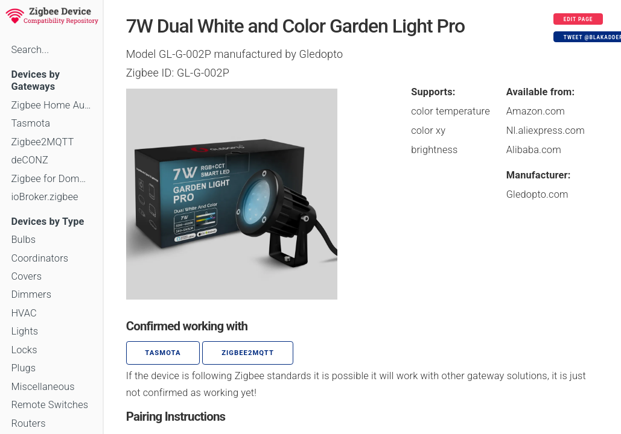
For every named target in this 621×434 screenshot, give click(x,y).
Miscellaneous (42, 386)
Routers (28, 423)
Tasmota (30, 123)
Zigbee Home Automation (51, 105)
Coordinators (39, 258)
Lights (24, 331)
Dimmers (31, 294)
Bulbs (23, 239)
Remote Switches (49, 404)
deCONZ (29, 160)
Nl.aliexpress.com (545, 130)
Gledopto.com (537, 194)
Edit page (578, 19)
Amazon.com (535, 111)
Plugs (23, 368)
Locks (24, 350)
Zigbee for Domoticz (51, 178)
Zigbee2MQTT (42, 142)
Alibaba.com (533, 150)
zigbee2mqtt (247, 353)
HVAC (24, 313)
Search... (30, 49)
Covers (26, 276)
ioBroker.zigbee (44, 197)
